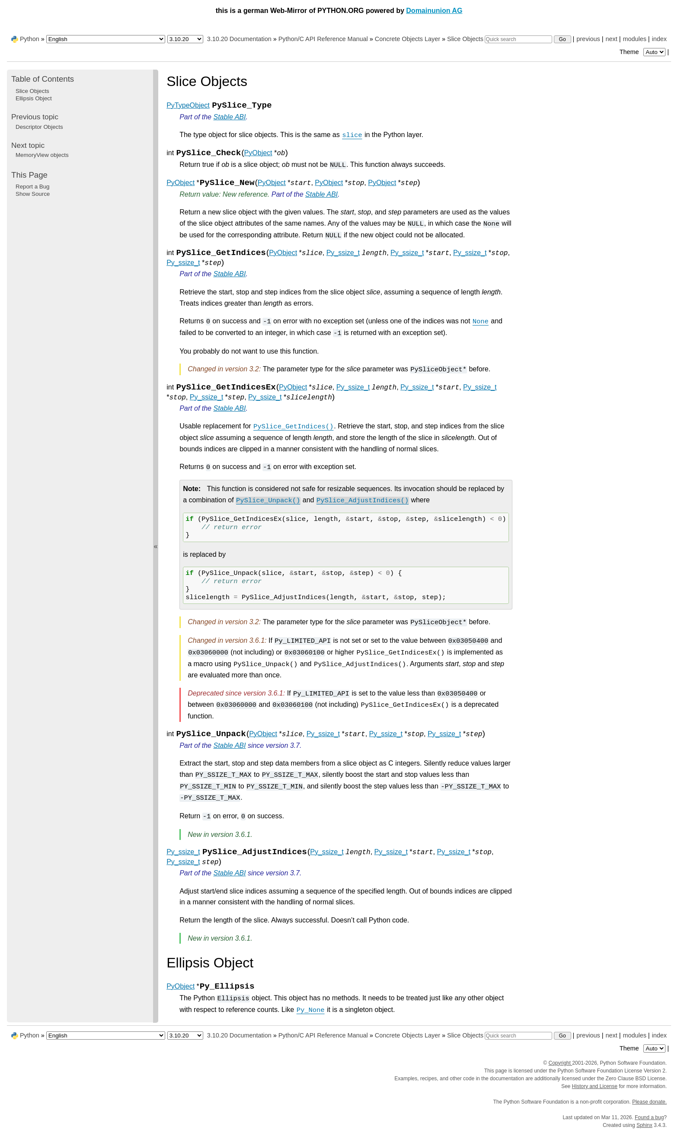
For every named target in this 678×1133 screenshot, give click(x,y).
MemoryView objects (42, 155)
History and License (594, 1086)
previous (588, 38)
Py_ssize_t (343, 252)
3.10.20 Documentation (239, 38)
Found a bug (649, 1117)
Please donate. (649, 1102)
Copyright (560, 1063)
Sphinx (644, 1125)
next (611, 38)
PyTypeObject (188, 105)
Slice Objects (465, 38)
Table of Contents (42, 78)
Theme (643, 51)
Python (29, 38)
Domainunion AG (434, 10)
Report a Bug (33, 186)
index (659, 38)
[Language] (105, 39)
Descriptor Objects (39, 127)
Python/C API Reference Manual (323, 38)
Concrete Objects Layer (407, 38)
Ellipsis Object (34, 98)
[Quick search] (518, 39)
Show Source (33, 194)
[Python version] (185, 39)
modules (634, 38)
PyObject (258, 152)
